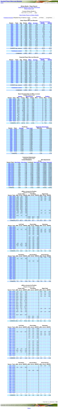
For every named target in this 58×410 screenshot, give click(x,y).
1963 (12, 39)
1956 (12, 30)
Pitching (38, 96)
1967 (12, 44)
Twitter (39, 405)
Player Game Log (29, 8)
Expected (49, 162)
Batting (20, 96)
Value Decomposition (44, 21)
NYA (17, 24)
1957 (12, 31)
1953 (12, 26)
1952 (12, 25)
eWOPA (50, 59)
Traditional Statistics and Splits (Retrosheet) (29, 7)
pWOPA (50, 23)
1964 (12, 40)
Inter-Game (17, 162)
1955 (12, 29)
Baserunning (29, 96)
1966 (12, 43)
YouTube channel (50, 405)
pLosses (35, 23)
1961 (12, 37)
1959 (12, 34)
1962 (12, 38)
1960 (12, 35)
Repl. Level (29, 128)
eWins (29, 59)
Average (21, 128)
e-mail (33, 405)
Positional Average (8, 17)
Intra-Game (24, 162)
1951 (12, 24)
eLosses (35, 59)
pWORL (43, 23)
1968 (12, 45)
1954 (12, 28)
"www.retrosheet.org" (47, 404)
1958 (12, 33)
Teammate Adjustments (42, 126)
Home (2, 2)
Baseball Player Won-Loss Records (11, 1)
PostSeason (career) (17, 50)
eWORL (43, 59)
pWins (29, 23)
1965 (12, 42)
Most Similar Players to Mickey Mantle (29, 15)
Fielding (47, 96)
